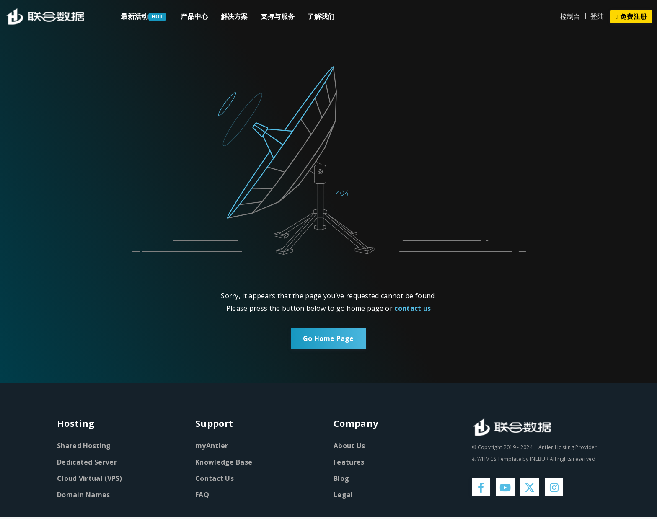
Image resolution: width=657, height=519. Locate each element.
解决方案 (234, 16)
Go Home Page (328, 338)
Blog (341, 478)
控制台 (570, 16)
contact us (412, 308)
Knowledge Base (223, 462)
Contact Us (214, 478)
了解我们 (320, 16)
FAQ (202, 495)
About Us (349, 446)
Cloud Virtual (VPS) (89, 478)
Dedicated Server (87, 462)
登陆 (597, 16)
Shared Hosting (84, 446)
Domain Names (83, 495)
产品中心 (194, 16)
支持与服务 (278, 16)
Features (349, 462)
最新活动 (134, 16)
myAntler (211, 446)
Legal (343, 495)
